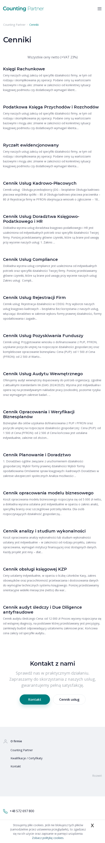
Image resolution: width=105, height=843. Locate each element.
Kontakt (34, 699)
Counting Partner (22, 750)
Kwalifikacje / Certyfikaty (26, 758)
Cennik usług (69, 699)
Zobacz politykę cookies (48, 838)
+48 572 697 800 (18, 811)
